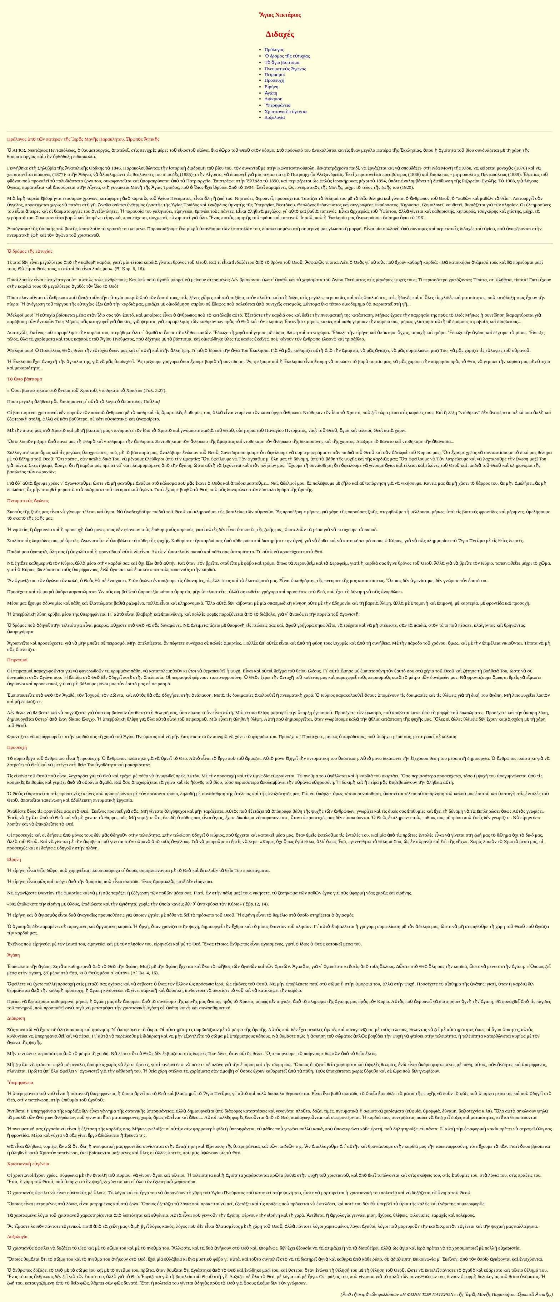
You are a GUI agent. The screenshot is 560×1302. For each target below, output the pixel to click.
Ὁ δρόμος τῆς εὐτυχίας (287, 56)
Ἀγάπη (271, 93)
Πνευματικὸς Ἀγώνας (285, 68)
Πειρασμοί (275, 74)
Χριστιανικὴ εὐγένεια (286, 111)
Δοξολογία (275, 117)
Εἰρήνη (272, 86)
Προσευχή (274, 80)
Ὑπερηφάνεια (278, 105)
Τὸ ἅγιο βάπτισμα (282, 62)
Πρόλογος (274, 49)
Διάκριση (273, 98)
